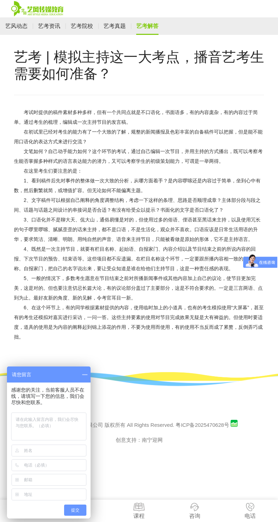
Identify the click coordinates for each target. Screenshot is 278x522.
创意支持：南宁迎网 (139, 440)
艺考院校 (82, 26)
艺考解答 (147, 26)
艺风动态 (16, 26)
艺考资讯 (49, 26)
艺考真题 (114, 26)
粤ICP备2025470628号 (202, 425)
